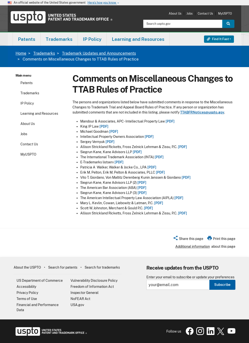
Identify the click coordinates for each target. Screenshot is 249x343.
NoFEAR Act (80, 299)
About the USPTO (27, 267)
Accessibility (26, 287)
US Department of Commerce (40, 280)
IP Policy (27, 103)
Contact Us (205, 13)
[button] (188, 239)
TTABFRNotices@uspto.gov (202, 112)
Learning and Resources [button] (138, 39)
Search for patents (62, 267)
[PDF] (170, 121)
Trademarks (44, 53)
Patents (26, 83)
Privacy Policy (27, 293)
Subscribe (222, 285)
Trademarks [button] (59, 39)
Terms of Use (27, 299)
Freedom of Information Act (92, 287)
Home (21, 53)
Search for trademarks (102, 267)
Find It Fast (218, 39)
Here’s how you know (104, 2)
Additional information (192, 246)
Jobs (190, 13)
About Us (175, 13)
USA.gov (77, 305)
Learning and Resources (39, 113)
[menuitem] (27, 39)
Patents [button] (26, 39)
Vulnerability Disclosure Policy (94, 280)
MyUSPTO (225, 13)
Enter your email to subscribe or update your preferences (190, 277)
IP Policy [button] (92, 39)
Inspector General (84, 293)
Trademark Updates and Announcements (99, 53)
